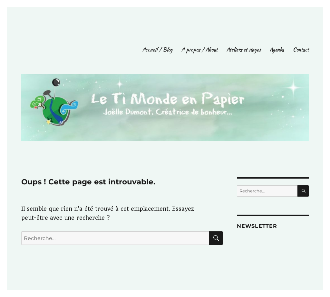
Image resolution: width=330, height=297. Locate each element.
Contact (301, 49)
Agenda (277, 49)
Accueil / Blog (157, 49)
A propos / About (199, 49)
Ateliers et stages (244, 49)
